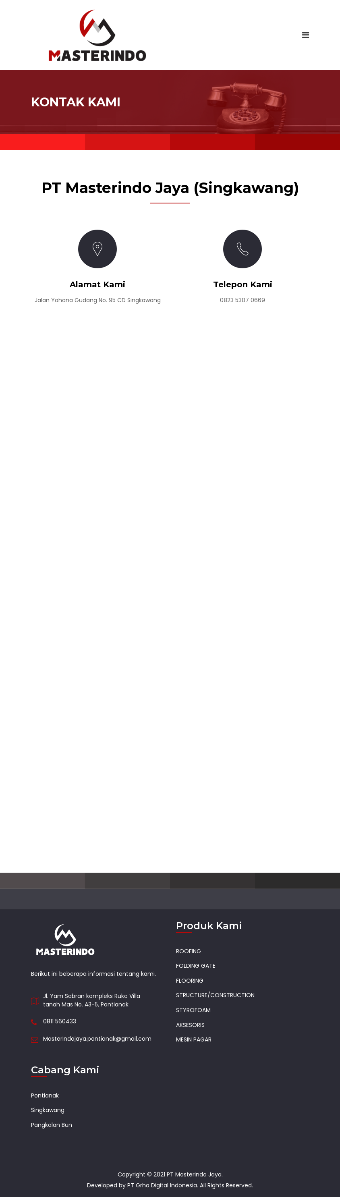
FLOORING (189, 981)
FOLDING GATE (196, 966)
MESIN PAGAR (193, 1039)
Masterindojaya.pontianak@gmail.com (97, 1039)
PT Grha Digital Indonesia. (162, 1185)
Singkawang (47, 1110)
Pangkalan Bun (51, 1125)
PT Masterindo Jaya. (195, 1174)
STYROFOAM (193, 1010)
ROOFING (188, 951)
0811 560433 (59, 1021)
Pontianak (45, 1095)
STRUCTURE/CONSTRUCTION (215, 995)
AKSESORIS (190, 1025)
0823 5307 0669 (242, 300)
